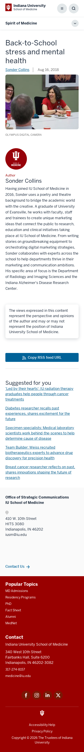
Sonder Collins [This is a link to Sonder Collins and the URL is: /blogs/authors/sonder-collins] (17, 69)
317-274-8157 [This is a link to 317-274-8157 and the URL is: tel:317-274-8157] (15, 669)
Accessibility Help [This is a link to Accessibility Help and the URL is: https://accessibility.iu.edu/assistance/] (42, 725)
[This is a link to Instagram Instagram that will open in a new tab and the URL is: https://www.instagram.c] (36, 698)
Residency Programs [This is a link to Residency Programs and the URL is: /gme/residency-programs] (20, 597)
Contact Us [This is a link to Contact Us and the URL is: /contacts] (14, 566)
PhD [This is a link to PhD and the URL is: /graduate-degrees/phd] (8, 604)
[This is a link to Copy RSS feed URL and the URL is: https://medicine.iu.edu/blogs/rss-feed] (42, 357)
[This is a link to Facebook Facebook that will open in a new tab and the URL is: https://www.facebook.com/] (26, 698)
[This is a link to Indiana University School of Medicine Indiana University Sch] (25, 7)
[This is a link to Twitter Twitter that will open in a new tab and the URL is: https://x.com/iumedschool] (58, 698)
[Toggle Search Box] (74, 8)
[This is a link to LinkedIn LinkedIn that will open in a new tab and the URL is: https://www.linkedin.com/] (47, 698)
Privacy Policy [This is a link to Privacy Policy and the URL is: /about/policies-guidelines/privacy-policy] (42, 731)
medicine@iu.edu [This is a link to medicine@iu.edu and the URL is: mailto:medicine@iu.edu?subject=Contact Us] (18, 676)
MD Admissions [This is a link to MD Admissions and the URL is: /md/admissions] (16, 591)
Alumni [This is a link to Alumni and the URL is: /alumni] (10, 617)
